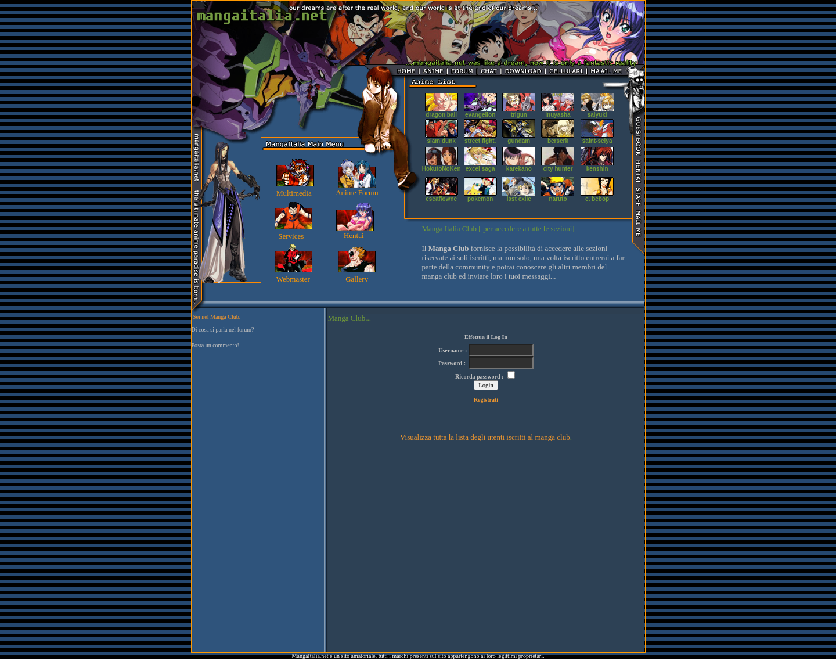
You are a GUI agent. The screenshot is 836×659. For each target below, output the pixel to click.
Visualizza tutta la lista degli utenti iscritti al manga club (485, 437)
